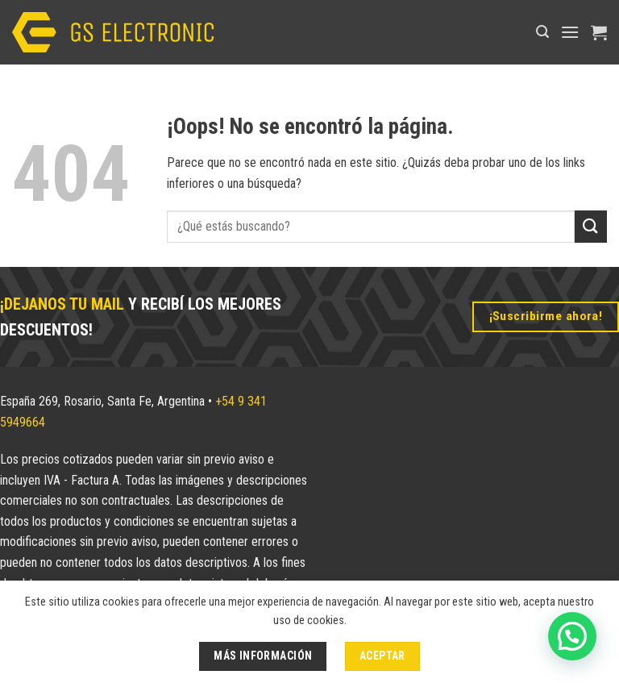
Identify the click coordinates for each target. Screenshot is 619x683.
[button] (542, 32)
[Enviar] (591, 226)
